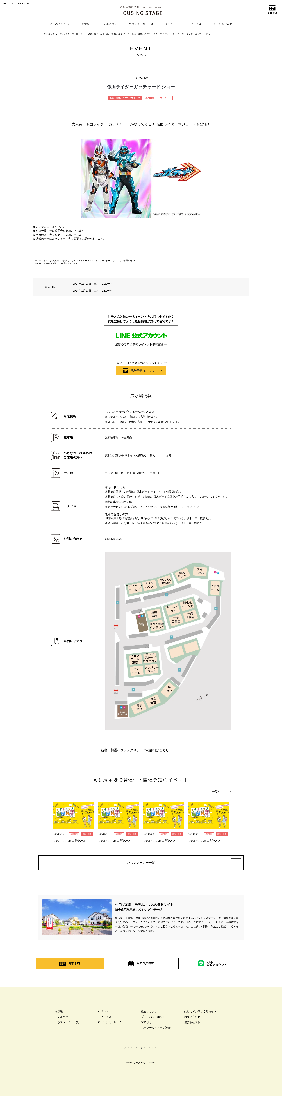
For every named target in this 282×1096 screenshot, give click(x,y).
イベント (170, 23)
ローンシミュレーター (111, 1023)
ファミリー (165, 98)
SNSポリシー (149, 1023)
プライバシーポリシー (154, 1018)
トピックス (194, 23)
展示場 (85, 23)
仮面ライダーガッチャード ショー (198, 34)
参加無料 (149, 98)
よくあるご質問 (222, 23)
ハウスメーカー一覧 (141, 23)
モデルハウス (109, 23)
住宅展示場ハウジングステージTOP (61, 34)
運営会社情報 (192, 1023)
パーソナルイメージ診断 (156, 1028)
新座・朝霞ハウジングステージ (125, 98)
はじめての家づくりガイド (200, 1012)
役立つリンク (149, 1012)
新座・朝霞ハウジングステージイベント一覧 (153, 34)
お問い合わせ (192, 1018)
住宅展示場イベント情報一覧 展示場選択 (105, 34)
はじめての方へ (59, 23)
